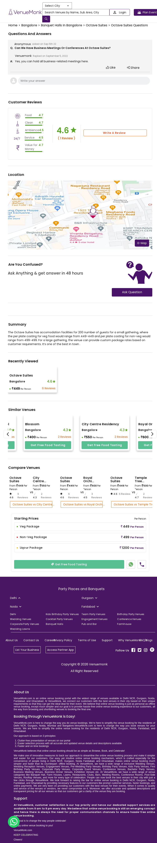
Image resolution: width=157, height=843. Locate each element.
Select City (57, 6)
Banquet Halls (54, 624)
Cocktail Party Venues (59, 619)
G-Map (142, 243)
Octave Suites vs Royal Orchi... (82, 504)
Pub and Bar (89, 624)
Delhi (13, 614)
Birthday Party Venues (130, 614)
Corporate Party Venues (24, 624)
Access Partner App (60, 650)
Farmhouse (124, 624)
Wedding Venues (20, 619)
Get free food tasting (48, 445)
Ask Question (132, 292)
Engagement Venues (94, 619)
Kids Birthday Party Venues (62, 614)
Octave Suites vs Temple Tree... (134, 504)
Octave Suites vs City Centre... (32, 504)
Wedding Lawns (20, 629)
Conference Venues (129, 619)
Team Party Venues (93, 614)
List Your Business (27, 650)
